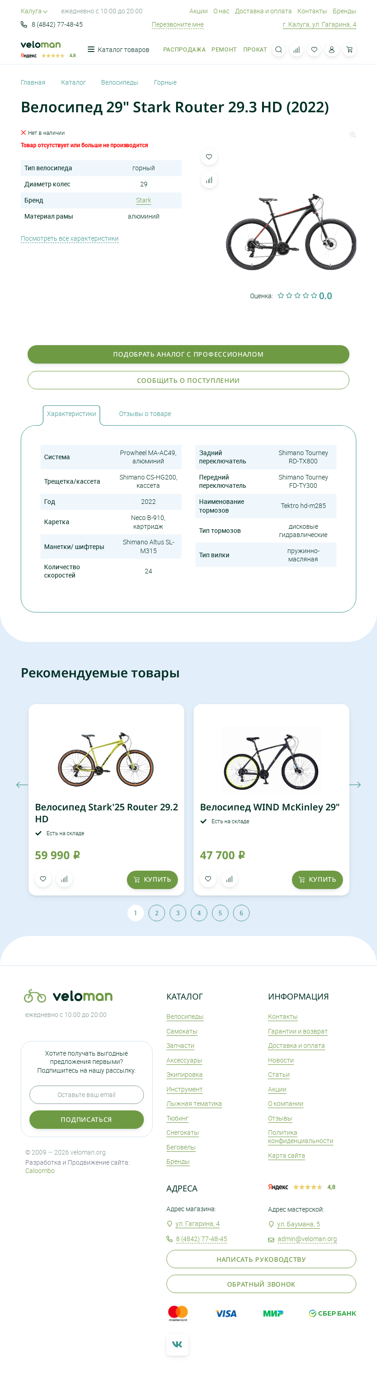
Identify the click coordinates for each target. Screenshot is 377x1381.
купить (152, 879)
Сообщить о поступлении (188, 380)
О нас (221, 10)
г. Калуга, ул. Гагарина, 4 (319, 24)
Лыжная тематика (194, 1103)
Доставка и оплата (263, 10)
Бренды (344, 10)
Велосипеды (185, 1016)
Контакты (312, 10)
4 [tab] (199, 912)
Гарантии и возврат (298, 1031)
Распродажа (184, 49)
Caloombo (40, 1170)
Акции (198, 10)
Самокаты (182, 1031)
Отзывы (280, 1118)
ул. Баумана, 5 (298, 1223)
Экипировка (184, 1074)
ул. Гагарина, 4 (198, 1223)
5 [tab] (220, 912)
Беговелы (181, 1147)
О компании (285, 1103)
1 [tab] (135, 912)
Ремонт (224, 49)
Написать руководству (261, 1259)
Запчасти (180, 1045)
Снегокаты (182, 1132)
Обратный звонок (261, 1284)
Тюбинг (177, 1118)
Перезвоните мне (178, 24)
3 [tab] (178, 912)
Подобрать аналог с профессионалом (188, 354)
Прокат (255, 49)
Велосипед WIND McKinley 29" (270, 807)
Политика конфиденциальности (300, 1136)
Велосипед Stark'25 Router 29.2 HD (106, 813)
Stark (143, 200)
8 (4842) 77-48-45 (52, 24)
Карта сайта (286, 1155)
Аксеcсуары (184, 1060)
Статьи (279, 1074)
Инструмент (184, 1089)
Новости (281, 1060)
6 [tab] (241, 912)
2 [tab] (157, 912)
